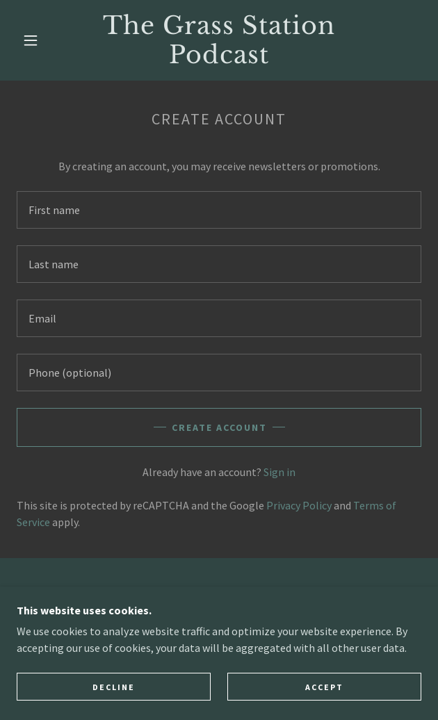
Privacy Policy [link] (299, 505)
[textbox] (219, 210)
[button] (37, 40)
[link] (219, 40)
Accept (324, 687)
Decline (113, 687)
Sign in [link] (279, 472)
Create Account (219, 427)
